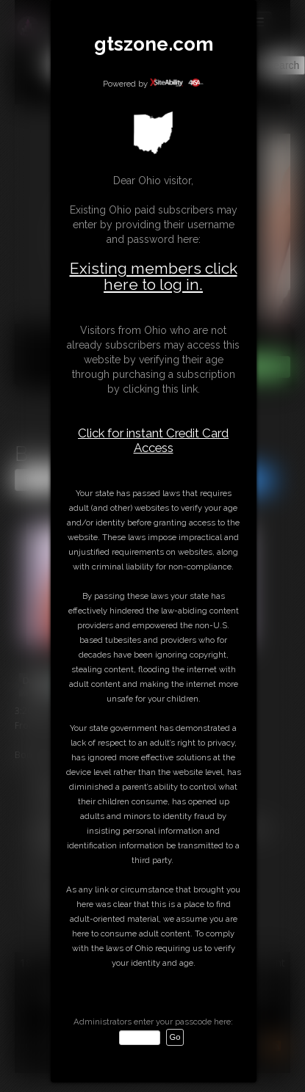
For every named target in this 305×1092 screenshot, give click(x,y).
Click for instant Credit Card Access (153, 440)
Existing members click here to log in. (153, 276)
